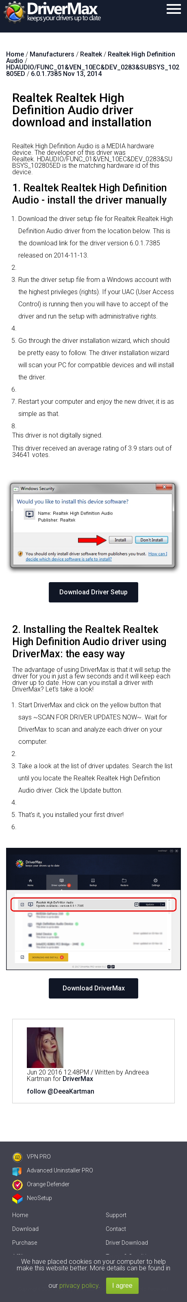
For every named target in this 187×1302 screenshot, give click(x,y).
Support (116, 1215)
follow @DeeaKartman (60, 1091)
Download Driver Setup (93, 592)
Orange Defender (41, 1184)
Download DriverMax (94, 988)
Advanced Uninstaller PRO (52, 1170)
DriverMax (78, 1079)
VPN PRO (31, 1156)
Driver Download (127, 1243)
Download (25, 1229)
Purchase (24, 1243)
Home (20, 1215)
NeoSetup (32, 1198)
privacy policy (78, 1285)
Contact (116, 1229)
